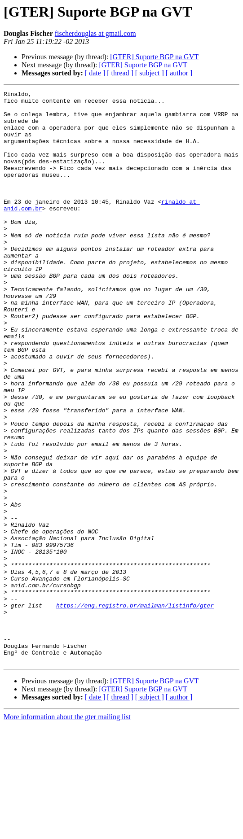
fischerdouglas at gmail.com (95, 33)
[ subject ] (149, 73)
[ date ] (95, 73)
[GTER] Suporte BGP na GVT (154, 57)
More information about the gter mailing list (67, 831)
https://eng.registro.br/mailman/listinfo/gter (135, 709)
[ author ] (179, 73)
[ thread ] (120, 73)
